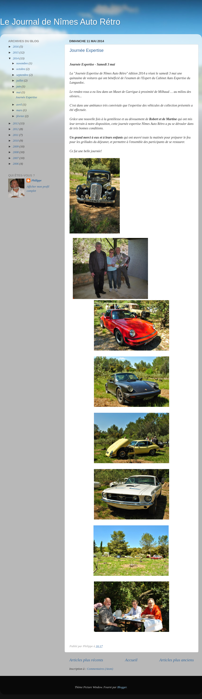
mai (19, 92)
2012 (16, 129)
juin (19, 86)
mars (19, 110)
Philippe (36, 180)
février (20, 116)
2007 (16, 158)
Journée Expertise (87, 50)
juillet (20, 80)
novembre (22, 63)
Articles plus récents (86, 660)
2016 (16, 46)
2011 (16, 135)
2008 (16, 152)
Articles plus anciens (176, 660)
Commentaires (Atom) (100, 668)
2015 (16, 52)
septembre (22, 75)
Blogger (121, 687)
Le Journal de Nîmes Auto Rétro (60, 22)
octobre (21, 69)
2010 (16, 140)
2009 (16, 146)
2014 (16, 58)
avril (19, 104)
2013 (16, 123)
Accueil (131, 660)
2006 (16, 163)
